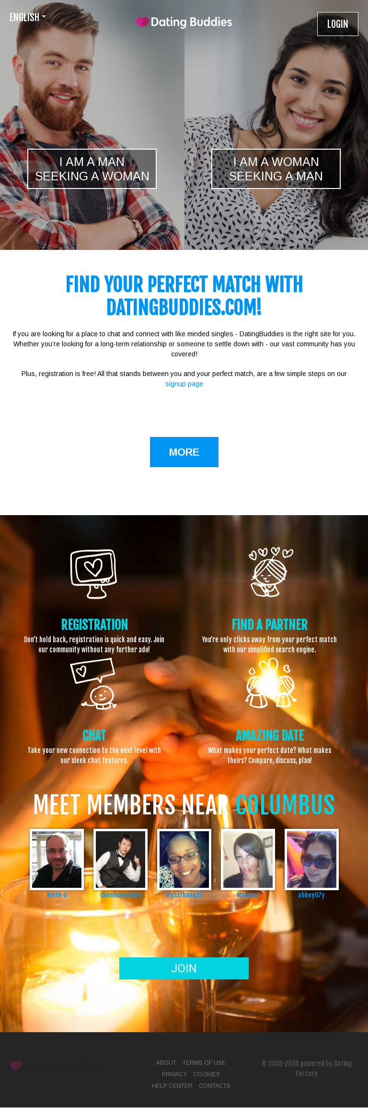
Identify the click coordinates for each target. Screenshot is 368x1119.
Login (337, 24)
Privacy (174, 1074)
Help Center (172, 1086)
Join (183, 968)
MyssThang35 (184, 895)
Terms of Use (204, 1063)
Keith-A (57, 895)
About (166, 1063)
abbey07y (311, 895)
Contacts (214, 1086)
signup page (184, 384)
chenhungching (120, 895)
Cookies (206, 1074)
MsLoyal (248, 895)
